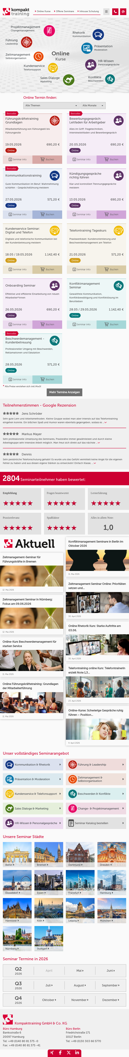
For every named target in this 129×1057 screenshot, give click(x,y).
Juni (111, 970)
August (80, 985)
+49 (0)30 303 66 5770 (86, 1041)
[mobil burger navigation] (106, 11)
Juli (49, 985)
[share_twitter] (68, 1053)
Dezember (110, 1000)
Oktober (49, 1000)
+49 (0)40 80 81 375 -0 (23, 1041)
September (110, 985)
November (79, 1000)
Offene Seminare (64, 11)
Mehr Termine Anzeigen (64, 392)
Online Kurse (43, 11)
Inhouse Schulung (88, 11)
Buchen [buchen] (47, 159)
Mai (79, 970)
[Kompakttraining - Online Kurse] (115, 11)
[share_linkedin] (77, 1053)
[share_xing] (52, 1053)
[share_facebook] (60, 1053)
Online (11, 150)
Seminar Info (18, 159)
